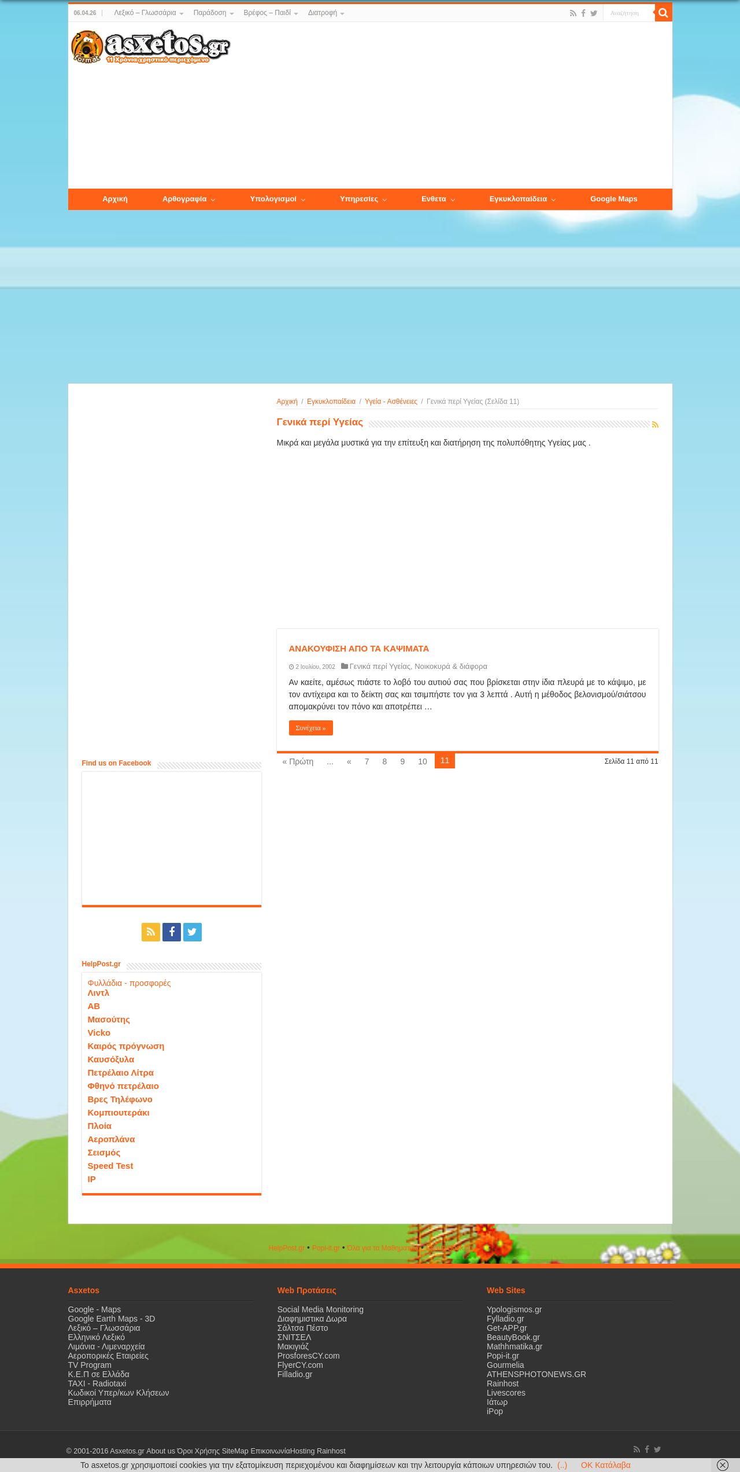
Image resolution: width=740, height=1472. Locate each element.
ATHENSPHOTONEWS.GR (536, 1374)
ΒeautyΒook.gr (449, 1248)
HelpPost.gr (286, 1248)
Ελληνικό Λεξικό (96, 1337)
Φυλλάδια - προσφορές (129, 983)
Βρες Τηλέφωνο (120, 1099)
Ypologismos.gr (514, 1309)
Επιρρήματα (90, 1402)
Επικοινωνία (270, 1451)
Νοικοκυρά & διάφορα (451, 666)
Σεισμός (104, 1152)
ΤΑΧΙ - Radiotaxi (97, 1383)
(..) (562, 1465)
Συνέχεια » (311, 728)
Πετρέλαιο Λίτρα (121, 1072)
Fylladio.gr (505, 1318)
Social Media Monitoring (321, 1309)
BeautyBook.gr (513, 1337)
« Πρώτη (298, 761)
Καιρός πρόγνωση (126, 1046)
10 (422, 761)
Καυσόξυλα (111, 1059)
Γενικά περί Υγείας (380, 666)
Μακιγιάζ (293, 1346)
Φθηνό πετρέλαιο (123, 1086)
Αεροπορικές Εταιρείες (108, 1355)
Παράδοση (210, 13)
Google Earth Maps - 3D (112, 1318)
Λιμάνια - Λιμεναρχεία (106, 1346)
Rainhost (503, 1383)
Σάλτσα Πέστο (303, 1328)
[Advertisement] (450, 106)
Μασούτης (109, 1019)
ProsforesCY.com (309, 1355)
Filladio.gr (295, 1374)
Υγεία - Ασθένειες (391, 402)
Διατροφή (322, 13)
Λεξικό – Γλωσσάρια (145, 13)
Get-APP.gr (507, 1328)
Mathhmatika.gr (514, 1346)
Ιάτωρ (497, 1402)
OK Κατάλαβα (606, 1465)
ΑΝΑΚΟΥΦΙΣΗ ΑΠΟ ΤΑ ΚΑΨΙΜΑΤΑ (359, 648)
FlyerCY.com (300, 1365)
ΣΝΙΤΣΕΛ (295, 1337)
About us (160, 1451)
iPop (495, 1411)
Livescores (506, 1392)
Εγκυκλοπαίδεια (331, 402)
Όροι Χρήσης (198, 1451)
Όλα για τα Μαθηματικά (383, 1248)
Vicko (99, 1032)
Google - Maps (94, 1309)
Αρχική (287, 402)
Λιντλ (99, 993)
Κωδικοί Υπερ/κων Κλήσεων (118, 1392)
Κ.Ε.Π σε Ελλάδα (99, 1374)
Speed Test (111, 1166)
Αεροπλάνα (111, 1139)
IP (92, 1179)
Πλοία (100, 1126)
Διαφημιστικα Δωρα (312, 1318)
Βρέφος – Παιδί (267, 13)
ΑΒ (94, 1006)
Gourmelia (505, 1365)
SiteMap (234, 1451)
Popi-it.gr (326, 1248)
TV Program (90, 1365)
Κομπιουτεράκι (119, 1112)
